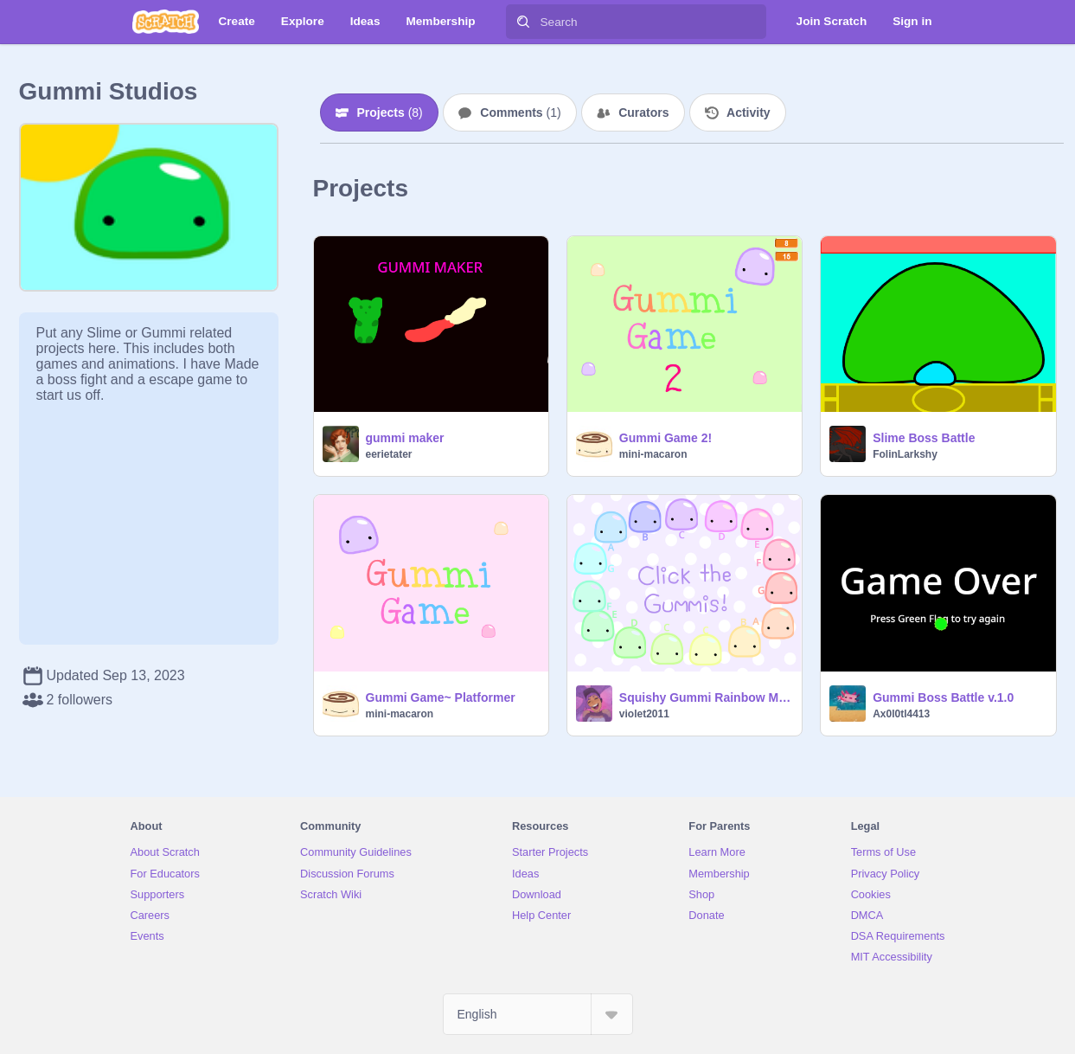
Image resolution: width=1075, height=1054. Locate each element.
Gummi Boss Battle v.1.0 (943, 697)
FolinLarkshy (905, 454)
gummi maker (405, 438)
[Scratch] (166, 21)
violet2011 (644, 714)
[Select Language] (538, 1014)
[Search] (523, 21)
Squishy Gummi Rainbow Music (705, 697)
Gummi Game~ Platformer (440, 697)
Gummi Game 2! (665, 438)
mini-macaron (653, 454)
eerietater (389, 454)
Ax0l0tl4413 (901, 714)
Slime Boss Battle (924, 438)
